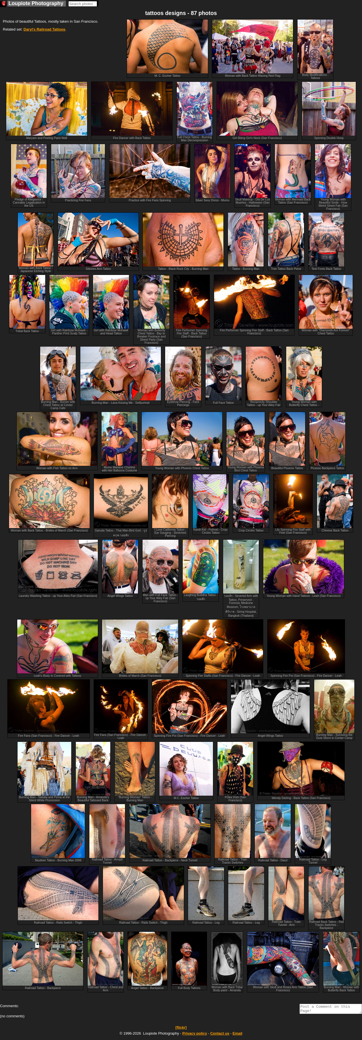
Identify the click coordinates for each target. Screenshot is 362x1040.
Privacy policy (194, 1035)
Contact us (219, 1035)
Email (237, 1035)
